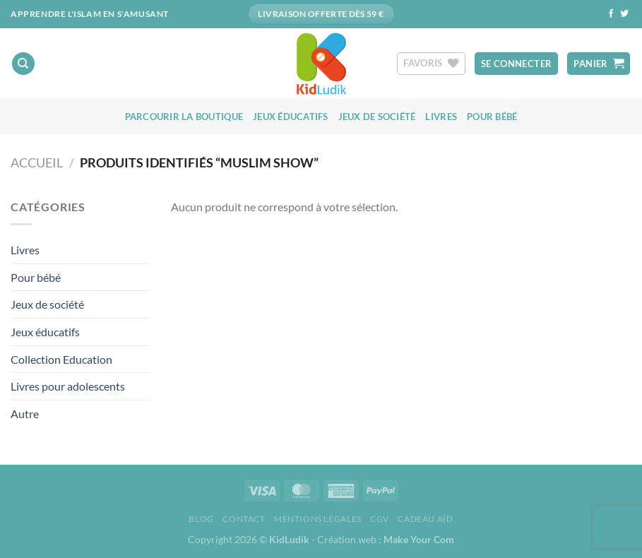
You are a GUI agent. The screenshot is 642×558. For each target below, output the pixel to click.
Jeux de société (377, 116)
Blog (201, 519)
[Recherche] (23, 64)
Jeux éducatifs (290, 116)
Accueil (37, 162)
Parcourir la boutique (184, 116)
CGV (379, 519)
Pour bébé (492, 116)
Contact (243, 519)
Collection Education (61, 359)
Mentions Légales (318, 519)
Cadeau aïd (425, 519)
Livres (441, 116)
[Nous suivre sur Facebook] (611, 14)
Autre (25, 413)
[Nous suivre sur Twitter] (624, 14)
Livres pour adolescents (68, 386)
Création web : (385, 539)
